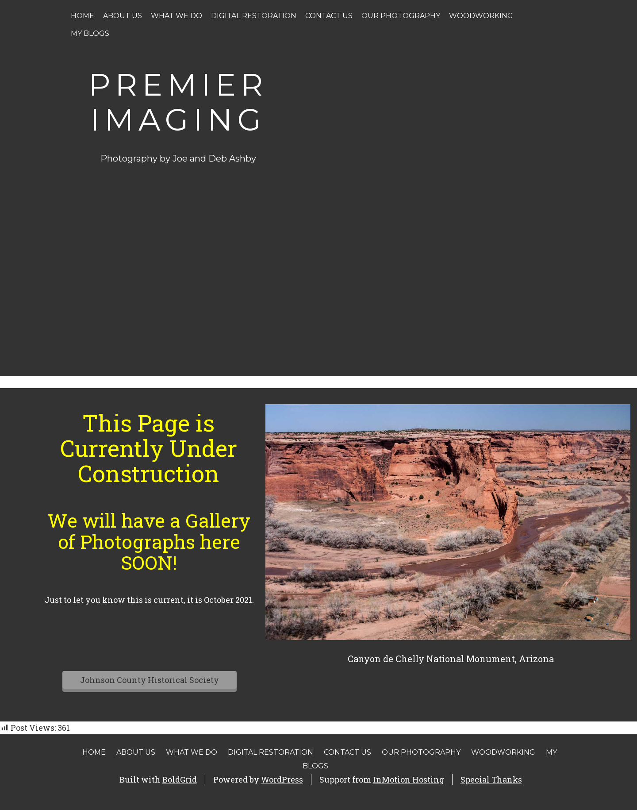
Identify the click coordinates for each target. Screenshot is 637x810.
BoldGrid (179, 779)
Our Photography (400, 16)
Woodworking (481, 16)
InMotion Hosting (408, 779)
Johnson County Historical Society (149, 680)
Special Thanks (491, 779)
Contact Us (329, 16)
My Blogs (90, 33)
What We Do (176, 16)
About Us (122, 16)
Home (82, 16)
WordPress (282, 779)
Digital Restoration (253, 16)
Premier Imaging (178, 102)
